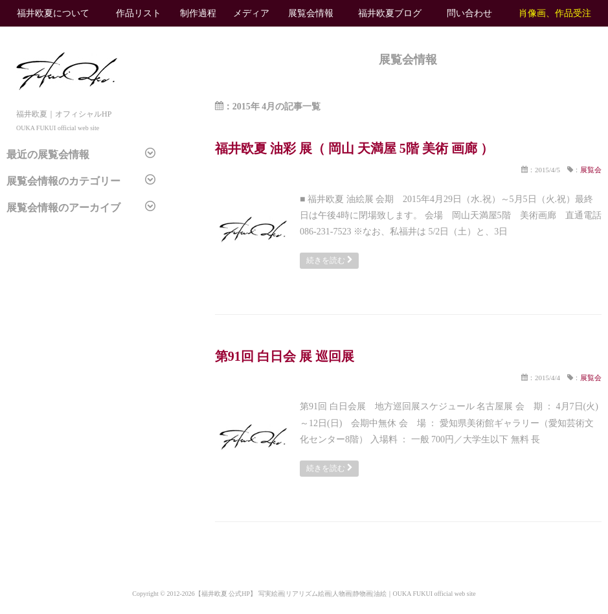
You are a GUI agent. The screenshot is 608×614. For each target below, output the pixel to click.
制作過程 (198, 13)
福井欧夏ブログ (390, 13)
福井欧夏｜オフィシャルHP (66, 113)
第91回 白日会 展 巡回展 (284, 356)
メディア (251, 13)
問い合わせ (469, 13)
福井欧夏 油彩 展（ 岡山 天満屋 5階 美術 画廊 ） (354, 148)
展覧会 (591, 170)
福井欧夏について (53, 13)
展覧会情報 (310, 13)
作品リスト (138, 13)
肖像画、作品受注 (555, 13)
